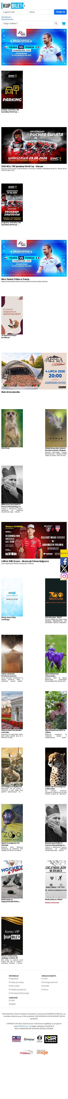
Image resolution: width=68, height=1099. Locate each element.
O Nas (45, 978)
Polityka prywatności (18, 989)
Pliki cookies (15, 985)
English (13, 1004)
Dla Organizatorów (50, 982)
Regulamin (14, 978)
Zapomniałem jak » (7, 19)
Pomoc (45, 989)
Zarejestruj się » (6, 17)
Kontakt (46, 985)
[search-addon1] (27, 23)
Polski (12, 1000)
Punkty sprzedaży (17, 982)
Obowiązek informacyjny (19, 993)
